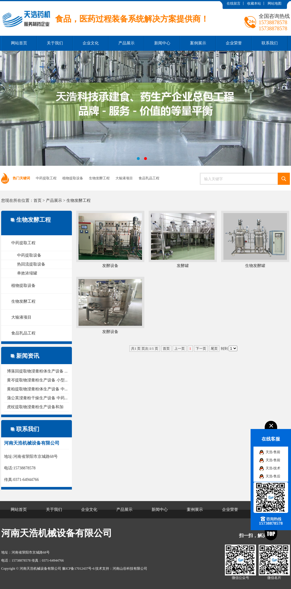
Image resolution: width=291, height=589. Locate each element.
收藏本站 (254, 3)
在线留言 (233, 3)
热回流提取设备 (31, 264)
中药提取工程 (46, 178)
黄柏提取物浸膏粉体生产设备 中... (37, 389)
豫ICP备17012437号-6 (78, 569)
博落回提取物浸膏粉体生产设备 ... (37, 371)
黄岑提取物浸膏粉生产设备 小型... (37, 380)
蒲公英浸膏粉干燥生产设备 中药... (37, 398)
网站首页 (19, 43)
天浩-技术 (273, 468)
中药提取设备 (29, 255)
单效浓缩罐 (27, 273)
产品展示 (126, 43)
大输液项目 (124, 178)
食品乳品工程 (149, 178)
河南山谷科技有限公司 (130, 569)
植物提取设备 (72, 178)
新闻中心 (162, 43)
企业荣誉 (234, 43)
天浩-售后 (273, 476)
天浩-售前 (273, 452)
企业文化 (91, 43)
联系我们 (270, 43)
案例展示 (198, 43)
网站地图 (274, 3)
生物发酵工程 (99, 178)
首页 (37, 200)
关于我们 (55, 43)
